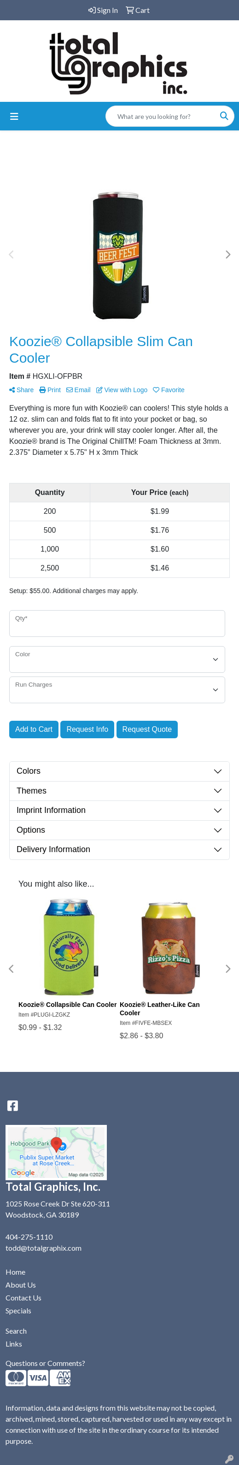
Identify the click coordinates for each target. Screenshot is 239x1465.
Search (16, 1330)
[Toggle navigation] (14, 116)
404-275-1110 (29, 1236)
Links (14, 1343)
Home (15, 1271)
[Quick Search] (160, 116)
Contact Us (23, 1297)
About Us (21, 1284)
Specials (18, 1310)
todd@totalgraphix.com (44, 1247)
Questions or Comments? (45, 1363)
